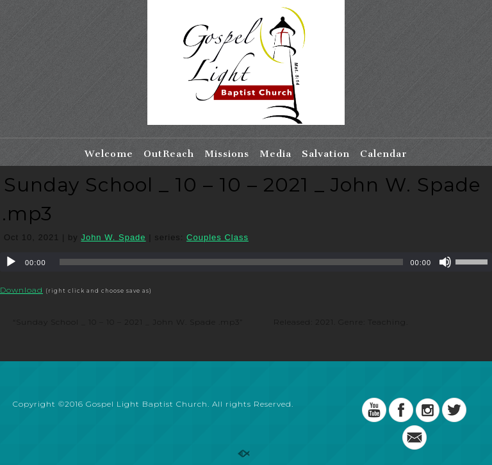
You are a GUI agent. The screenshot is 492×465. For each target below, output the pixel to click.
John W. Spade (113, 237)
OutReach (169, 153)
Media (275, 153)
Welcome (109, 153)
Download (21, 290)
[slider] (232, 262)
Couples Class (217, 237)
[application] (246, 262)
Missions (226, 153)
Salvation (326, 153)
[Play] (10, 262)
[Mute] (445, 262)
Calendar (383, 153)
